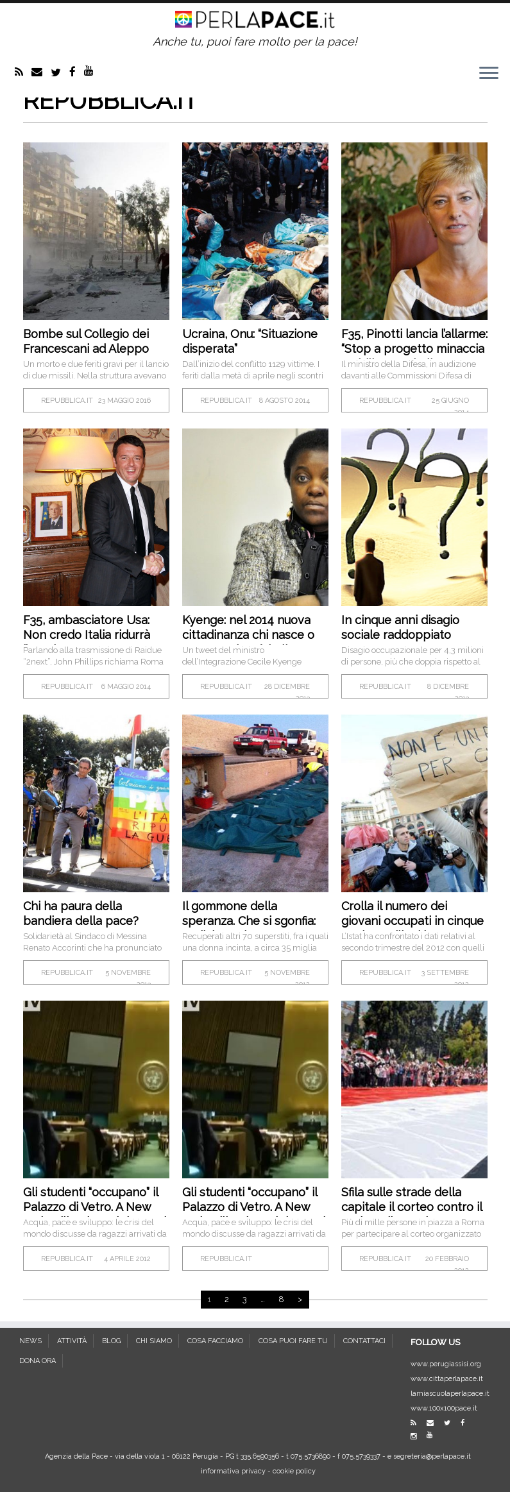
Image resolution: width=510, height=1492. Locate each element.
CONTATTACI (364, 1341)
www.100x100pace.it (444, 1408)
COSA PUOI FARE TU (293, 1341)
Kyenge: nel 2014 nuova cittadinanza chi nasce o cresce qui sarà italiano (248, 634)
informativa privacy (233, 1471)
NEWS (30, 1341)
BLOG (111, 1341)
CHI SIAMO (154, 1341)
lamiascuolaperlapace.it (450, 1393)
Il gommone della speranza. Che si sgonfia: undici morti (249, 920)
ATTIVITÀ (72, 1341)
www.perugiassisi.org (446, 1364)
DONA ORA (37, 1361)
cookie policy (294, 1471)
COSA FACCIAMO (215, 1341)
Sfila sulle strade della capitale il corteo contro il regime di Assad (411, 1206)
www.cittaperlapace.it (447, 1379)
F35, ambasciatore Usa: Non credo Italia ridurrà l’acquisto (86, 634)
